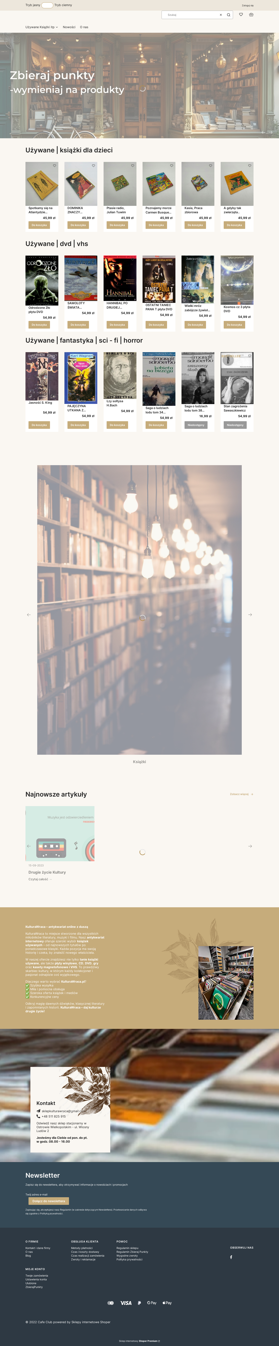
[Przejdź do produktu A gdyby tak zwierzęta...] (237, 184)
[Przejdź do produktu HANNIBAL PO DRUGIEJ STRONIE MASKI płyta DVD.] (120, 278)
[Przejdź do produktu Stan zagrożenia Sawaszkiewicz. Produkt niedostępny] (237, 378)
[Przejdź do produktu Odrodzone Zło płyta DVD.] (41, 281)
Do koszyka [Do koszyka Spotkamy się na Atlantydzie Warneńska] (39, 225)
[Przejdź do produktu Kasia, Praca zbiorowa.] (198, 184)
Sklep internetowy (138, 1341)
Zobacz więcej (242, 794)
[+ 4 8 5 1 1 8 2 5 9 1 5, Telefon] (51, 1116)
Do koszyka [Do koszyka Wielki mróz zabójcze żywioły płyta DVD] (195, 324)
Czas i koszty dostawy (85, 1251)
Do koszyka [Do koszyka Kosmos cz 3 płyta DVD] (234, 324)
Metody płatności (82, 1248)
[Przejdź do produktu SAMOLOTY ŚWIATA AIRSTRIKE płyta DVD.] (80, 278)
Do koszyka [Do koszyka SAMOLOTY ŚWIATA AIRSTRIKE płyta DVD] (78, 324)
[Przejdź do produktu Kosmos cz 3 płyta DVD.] (237, 280)
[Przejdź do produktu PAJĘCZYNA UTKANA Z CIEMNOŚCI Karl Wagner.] (80, 378)
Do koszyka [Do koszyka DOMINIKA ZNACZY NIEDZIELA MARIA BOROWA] (78, 225)
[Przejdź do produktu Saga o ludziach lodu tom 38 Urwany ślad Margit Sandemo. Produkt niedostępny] (198, 378)
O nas (29, 1251)
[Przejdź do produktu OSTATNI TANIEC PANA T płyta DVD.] (159, 279)
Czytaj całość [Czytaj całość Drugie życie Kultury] (38, 879)
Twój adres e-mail (36, 1194)
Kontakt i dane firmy (37, 1248)
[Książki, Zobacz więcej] (139, 614)
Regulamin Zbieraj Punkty (132, 1251)
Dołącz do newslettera (48, 1201)
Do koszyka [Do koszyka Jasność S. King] (39, 425)
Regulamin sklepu (127, 1248)
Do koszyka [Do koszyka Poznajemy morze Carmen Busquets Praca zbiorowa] (156, 225)
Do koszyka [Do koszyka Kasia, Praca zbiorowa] (195, 225)
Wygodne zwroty (127, 1255)
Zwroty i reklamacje (83, 1259)
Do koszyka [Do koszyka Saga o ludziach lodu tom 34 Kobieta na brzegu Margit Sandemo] (156, 425)
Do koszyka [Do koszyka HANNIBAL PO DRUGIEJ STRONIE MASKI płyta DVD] (117, 324)
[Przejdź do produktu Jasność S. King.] (41, 376)
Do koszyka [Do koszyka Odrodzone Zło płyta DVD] (39, 324)
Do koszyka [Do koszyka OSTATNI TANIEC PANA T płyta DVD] (156, 324)
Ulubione (30, 1283)
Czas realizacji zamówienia (87, 1255)
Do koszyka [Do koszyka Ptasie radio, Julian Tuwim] (117, 225)
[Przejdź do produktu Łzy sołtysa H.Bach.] (120, 375)
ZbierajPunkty (34, 1287)
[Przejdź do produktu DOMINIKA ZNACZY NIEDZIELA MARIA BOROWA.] (80, 184)
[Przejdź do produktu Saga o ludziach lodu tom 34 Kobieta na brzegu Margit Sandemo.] (159, 379)
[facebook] (232, 1257)
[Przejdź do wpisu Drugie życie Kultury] (59, 833)
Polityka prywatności (129, 1259)
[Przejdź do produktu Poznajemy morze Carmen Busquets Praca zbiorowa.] (159, 184)
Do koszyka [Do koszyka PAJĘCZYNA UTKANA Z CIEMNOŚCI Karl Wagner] (78, 425)
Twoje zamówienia (36, 1275)
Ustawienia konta (36, 1279)
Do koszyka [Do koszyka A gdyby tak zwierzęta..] (234, 225)
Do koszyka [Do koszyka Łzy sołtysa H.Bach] (117, 425)
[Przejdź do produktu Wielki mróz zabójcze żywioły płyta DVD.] (198, 280)
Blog (28, 1255)
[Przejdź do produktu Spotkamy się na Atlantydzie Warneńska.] (41, 184)
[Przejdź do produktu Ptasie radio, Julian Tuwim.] (120, 184)
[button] (228, 15)
